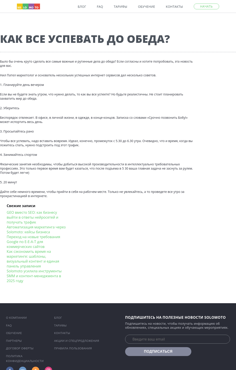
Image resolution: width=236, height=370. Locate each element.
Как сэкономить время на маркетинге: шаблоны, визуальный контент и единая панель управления (33, 259)
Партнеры (14, 341)
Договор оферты (20, 348)
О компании (16, 318)
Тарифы (120, 6)
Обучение (146, 6)
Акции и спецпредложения (76, 341)
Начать (206, 6)
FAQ (100, 6)
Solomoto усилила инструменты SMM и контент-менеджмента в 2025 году (34, 276)
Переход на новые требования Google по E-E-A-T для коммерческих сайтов (33, 241)
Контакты (174, 6)
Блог (82, 6)
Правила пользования (73, 348)
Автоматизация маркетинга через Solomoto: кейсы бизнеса (36, 229)
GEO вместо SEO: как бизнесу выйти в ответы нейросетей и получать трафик (32, 217)
